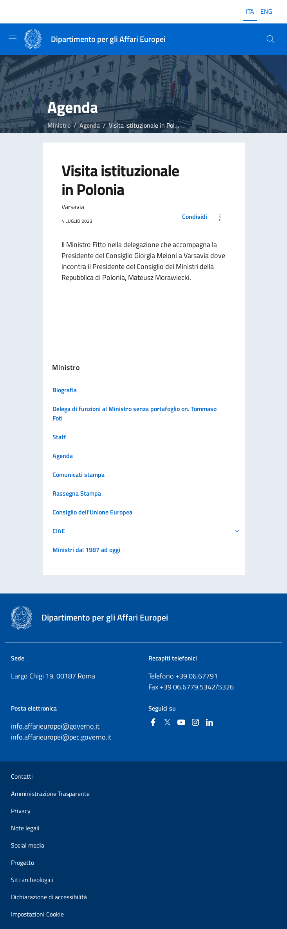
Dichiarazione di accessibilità (49, 897)
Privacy (21, 810)
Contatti (22, 776)
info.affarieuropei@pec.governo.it (61, 737)
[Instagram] (195, 723)
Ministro (58, 125)
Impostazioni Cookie (37, 914)
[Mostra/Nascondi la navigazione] (12, 38)
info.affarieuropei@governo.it (55, 726)
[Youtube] (181, 723)
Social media (27, 845)
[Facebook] (153, 723)
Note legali (25, 828)
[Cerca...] (270, 39)
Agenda (89, 125)
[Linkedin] (209, 723)
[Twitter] (167, 723)
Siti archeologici (32, 879)
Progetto (22, 862)
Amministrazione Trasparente (50, 793)
